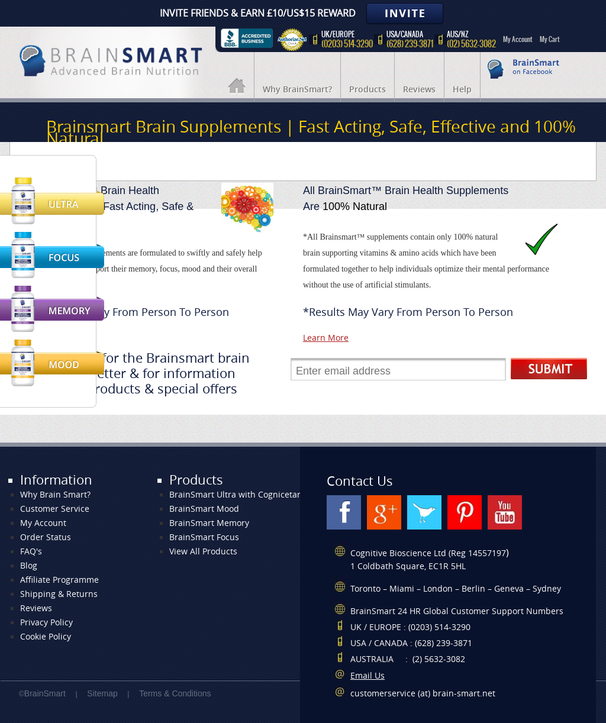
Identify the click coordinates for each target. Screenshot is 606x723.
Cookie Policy (45, 637)
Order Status (45, 537)
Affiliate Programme (59, 580)
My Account (518, 39)
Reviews (419, 90)
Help (462, 90)
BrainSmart (45, 693)
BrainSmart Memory (209, 523)
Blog (28, 566)
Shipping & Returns (59, 594)
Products (367, 90)
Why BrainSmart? (297, 90)
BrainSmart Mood (204, 509)
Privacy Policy (46, 623)
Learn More (326, 338)
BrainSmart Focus (204, 537)
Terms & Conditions (175, 693)
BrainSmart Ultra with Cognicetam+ (239, 495)
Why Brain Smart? (55, 495)
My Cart (550, 39)
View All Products (203, 552)
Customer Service (54, 509)
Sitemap (102, 693)
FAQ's (31, 552)
